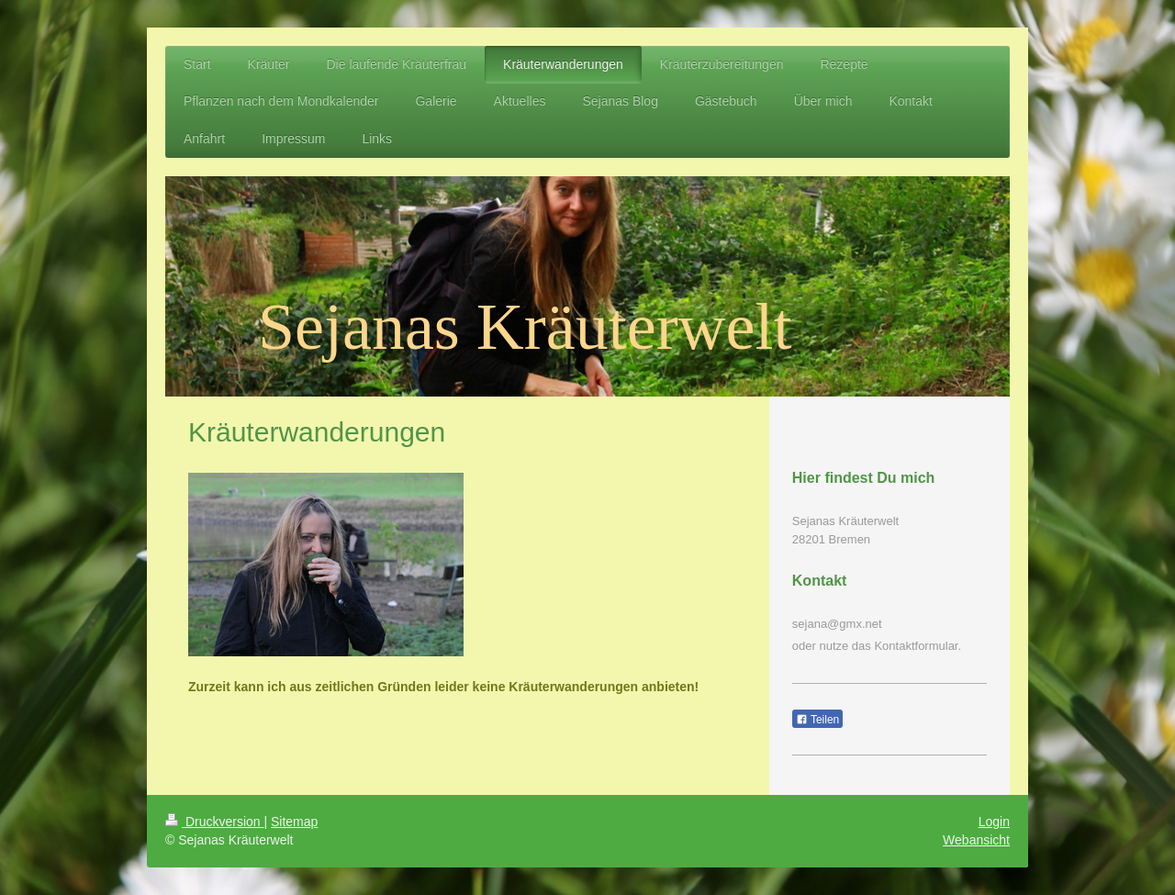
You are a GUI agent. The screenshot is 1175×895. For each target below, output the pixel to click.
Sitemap (294, 821)
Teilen (817, 719)
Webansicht (976, 840)
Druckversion (214, 821)
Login (994, 821)
